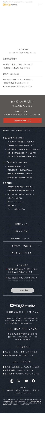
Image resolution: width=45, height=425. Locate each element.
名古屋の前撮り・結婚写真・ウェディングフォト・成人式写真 (22, 390)
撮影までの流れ (21, 231)
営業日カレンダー (22, 224)
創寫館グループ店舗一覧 (21, 246)
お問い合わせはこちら (22, 120)
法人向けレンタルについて (21, 238)
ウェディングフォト (14, 138)
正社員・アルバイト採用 (21, 253)
